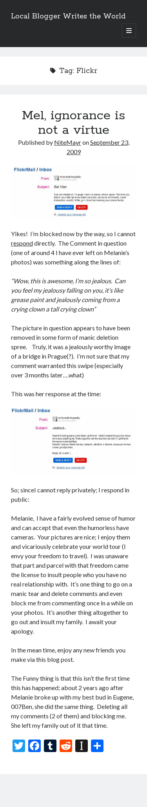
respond (22, 243)
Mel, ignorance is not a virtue (73, 122)
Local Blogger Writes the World (68, 16)
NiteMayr (67, 142)
